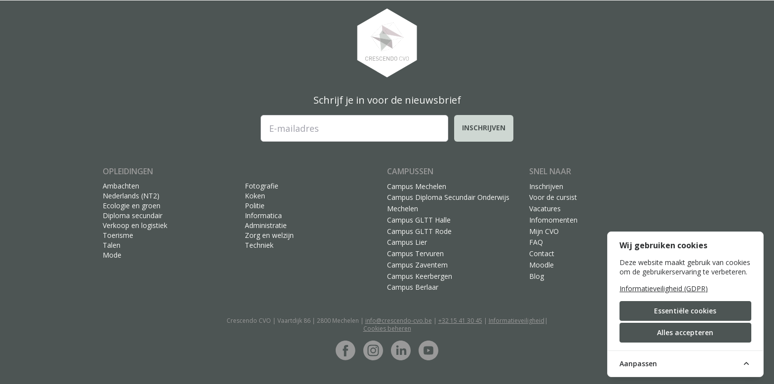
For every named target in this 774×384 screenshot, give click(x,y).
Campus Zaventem (417, 264)
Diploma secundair (132, 215)
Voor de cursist (553, 197)
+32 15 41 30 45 (460, 320)
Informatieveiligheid (516, 320)
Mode (112, 255)
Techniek (259, 245)
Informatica (263, 215)
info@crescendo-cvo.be (398, 320)
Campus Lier (407, 242)
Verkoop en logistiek (135, 225)
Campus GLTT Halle (419, 220)
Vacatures (545, 208)
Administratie (266, 225)
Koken (255, 195)
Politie (255, 205)
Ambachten (121, 186)
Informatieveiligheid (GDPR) (663, 288)
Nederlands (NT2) (131, 195)
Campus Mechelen (416, 186)
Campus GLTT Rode (419, 231)
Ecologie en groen (131, 205)
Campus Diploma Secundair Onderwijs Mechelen (448, 202)
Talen (111, 245)
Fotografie (261, 186)
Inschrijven (483, 127)
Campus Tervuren (415, 253)
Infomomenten (553, 220)
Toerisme (118, 235)
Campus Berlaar (412, 287)
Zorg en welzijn (269, 235)
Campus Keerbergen (419, 276)
